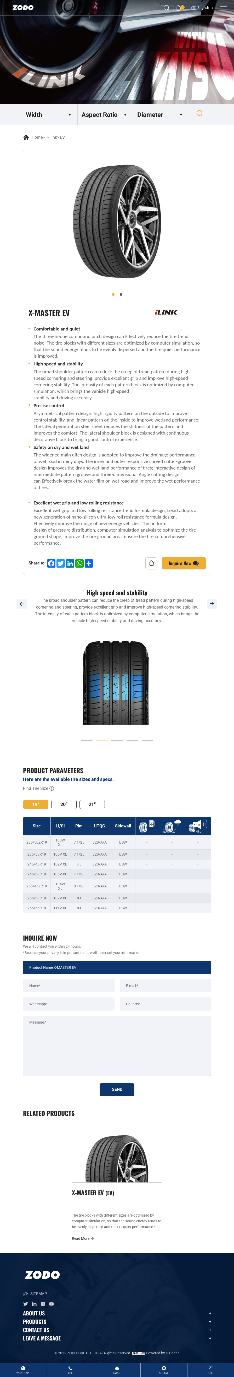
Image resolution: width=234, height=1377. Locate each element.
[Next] (212, 604)
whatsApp (23, 1373)
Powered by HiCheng (163, 1355)
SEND (117, 1089)
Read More (83, 1240)
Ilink (53, 137)
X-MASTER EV (94, 1194)
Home (37, 137)
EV (62, 137)
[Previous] (21, 604)
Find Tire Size (38, 788)
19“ (35, 804)
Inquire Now (184, 563)
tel (70, 1373)
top (210, 1373)
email (117, 1373)
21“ (92, 804)
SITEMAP (35, 1296)
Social (163, 1373)
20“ (63, 804)
